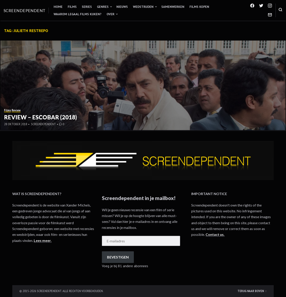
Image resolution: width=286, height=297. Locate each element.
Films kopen (199, 7)
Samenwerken (172, 7)
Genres (103, 7)
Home (58, 7)
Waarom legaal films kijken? (77, 14)
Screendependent (25, 10)
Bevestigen (118, 257)
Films (72, 7)
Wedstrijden (143, 7)
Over (110, 14)
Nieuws (122, 7)
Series (87, 7)
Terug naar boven (251, 291)
